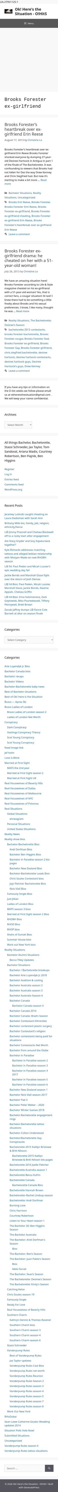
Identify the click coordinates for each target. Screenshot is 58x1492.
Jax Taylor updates (20, 1360)
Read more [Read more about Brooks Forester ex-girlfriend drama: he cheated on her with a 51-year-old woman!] (22, 311)
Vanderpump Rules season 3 (27, 1386)
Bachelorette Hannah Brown (26, 1190)
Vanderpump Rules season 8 (27, 1406)
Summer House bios (19, 939)
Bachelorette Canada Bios (27, 1185)
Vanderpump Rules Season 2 (27, 1381)
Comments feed (14, 484)
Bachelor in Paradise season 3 (30, 1065)
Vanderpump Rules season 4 (27, 1391)
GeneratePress (31, 1487)
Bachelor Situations (20, 193)
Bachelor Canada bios (17, 671)
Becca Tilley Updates (22, 960)
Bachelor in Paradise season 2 (30, 1060)
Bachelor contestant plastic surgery (31, 1026)
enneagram (16, 819)
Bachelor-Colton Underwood (27, 1133)
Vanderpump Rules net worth (27, 1370)
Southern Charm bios (22, 1325)
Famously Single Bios (19, 893)
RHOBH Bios (14, 919)
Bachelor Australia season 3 (26, 990)
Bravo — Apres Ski (15, 702)
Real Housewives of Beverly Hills (23, 783)
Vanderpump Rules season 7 (27, 1401)
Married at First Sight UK (21, 778)
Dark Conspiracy (17, 727)
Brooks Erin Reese (19, 202)
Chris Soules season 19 (20, 1294)
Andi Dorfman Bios (21, 849)
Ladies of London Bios (20, 904)
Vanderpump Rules (18, 1350)
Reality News (12, 834)
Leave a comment (19, 234)
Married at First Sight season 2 (25, 773)
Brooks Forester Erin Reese (20, 206)
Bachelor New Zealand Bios (26, 868)
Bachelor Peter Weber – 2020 (27, 1105)
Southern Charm (17, 1314)
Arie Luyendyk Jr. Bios (17, 666)
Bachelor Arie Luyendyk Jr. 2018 (28, 975)
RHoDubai (10, 1416)
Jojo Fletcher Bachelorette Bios (28, 883)
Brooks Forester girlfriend (36, 348)
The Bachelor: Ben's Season (26, 1253)
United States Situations (21, 829)
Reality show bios (14, 839)
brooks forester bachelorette (21, 334)
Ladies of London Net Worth (24, 717)
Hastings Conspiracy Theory (23, 732)
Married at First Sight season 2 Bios (28, 914)
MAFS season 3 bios (19, 909)
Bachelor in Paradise (22, 1055)
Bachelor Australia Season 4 (26, 995)
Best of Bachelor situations (20, 691)
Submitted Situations (17, 1435)
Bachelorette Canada (22, 1180)
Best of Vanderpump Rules (25, 1355)
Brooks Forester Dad (36, 338)
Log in (8, 474)
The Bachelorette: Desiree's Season (30, 1279)
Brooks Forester (40, 202)
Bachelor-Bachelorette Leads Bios (30, 873)
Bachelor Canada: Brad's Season (29, 1016)
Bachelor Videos (14, 681)
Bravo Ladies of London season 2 (26, 712)
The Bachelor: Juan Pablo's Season (30, 1259)
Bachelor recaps (14, 676)
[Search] (49, 1468)
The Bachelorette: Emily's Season (29, 1284)
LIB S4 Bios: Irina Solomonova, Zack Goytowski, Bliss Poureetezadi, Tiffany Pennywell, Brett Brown (26, 600)
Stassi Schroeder (17, 1345)
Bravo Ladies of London (18, 707)
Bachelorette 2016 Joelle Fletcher (29, 1164)
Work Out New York (18, 1411)
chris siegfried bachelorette (20, 352)
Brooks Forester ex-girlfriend (21, 343)
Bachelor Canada (20, 1000)
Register (9, 469)
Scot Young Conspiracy (20, 737)
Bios (14, 1248)
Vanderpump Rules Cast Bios (27, 1365)
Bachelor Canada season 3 (28, 1005)
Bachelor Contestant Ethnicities (28, 1021)
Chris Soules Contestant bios (27, 878)
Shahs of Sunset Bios (19, 934)
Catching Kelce (16, 1289)
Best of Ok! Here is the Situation (23, 696)
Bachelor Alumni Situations (23, 955)
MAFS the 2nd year (18, 768)
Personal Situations (18, 824)
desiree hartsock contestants (33, 357)
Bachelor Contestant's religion (28, 1031)
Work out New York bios (21, 944)
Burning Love (17, 1205)
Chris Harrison (18, 1210)
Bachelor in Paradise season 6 (30, 1084)
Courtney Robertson (22, 1215)
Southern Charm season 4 (25, 1335)
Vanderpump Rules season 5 (27, 1396)
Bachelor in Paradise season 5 (30, 1079)
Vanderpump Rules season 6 (21, 1445)
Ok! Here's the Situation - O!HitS (31, 11)
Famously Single (16, 1299)
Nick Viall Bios (18, 888)
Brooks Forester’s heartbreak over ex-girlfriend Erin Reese (23, 129)
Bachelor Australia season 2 (26, 985)
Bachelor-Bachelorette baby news (24, 686)
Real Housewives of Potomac (21, 803)
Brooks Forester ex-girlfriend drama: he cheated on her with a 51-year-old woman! (28, 258)
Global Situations (17, 813)
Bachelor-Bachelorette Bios (23, 844)
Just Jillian (12, 899)
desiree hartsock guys (17, 361)
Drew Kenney (32, 366)
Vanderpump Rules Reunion (26, 1376)
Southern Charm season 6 (25, 1340)
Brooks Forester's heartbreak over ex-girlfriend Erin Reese (27, 225)
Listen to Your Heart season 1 (27, 1220)
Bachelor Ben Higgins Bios (25, 854)
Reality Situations (19, 320)
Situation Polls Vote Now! (19, 1430)
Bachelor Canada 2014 (23, 1010)
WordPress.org (13, 489)
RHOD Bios (13, 924)
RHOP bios (13, 929)
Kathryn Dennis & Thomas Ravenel (30, 1320)
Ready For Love (16, 1304)
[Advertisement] (29, 58)
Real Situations (13, 808)
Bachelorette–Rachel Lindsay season (31, 1195)
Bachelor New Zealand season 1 (29, 1089)
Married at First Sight (17, 763)
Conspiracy (11, 722)
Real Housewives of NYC (18, 798)
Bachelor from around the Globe (29, 1050)
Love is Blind (11, 757)
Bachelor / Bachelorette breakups (29, 970)
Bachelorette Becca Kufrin (25, 1175)
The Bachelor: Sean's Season (26, 1274)
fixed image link (13, 747)
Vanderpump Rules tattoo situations (26, 1451)
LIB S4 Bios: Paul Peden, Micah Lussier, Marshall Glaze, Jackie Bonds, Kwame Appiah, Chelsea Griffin (27, 588)
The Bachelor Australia (23, 1234)
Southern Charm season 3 (25, 1330)
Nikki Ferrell (19, 1269)
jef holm (9, 752)
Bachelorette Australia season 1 (28, 1170)
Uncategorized (26, 197)
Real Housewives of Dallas (20, 788)
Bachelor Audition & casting (26, 980)
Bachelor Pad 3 (18, 1099)
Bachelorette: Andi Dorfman (26, 1200)
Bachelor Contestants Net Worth (29, 1045)
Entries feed (11, 479)
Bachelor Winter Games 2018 (27, 1110)
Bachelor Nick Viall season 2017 (28, 1094)
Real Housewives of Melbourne (22, 793)
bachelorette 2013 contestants (27, 329)
